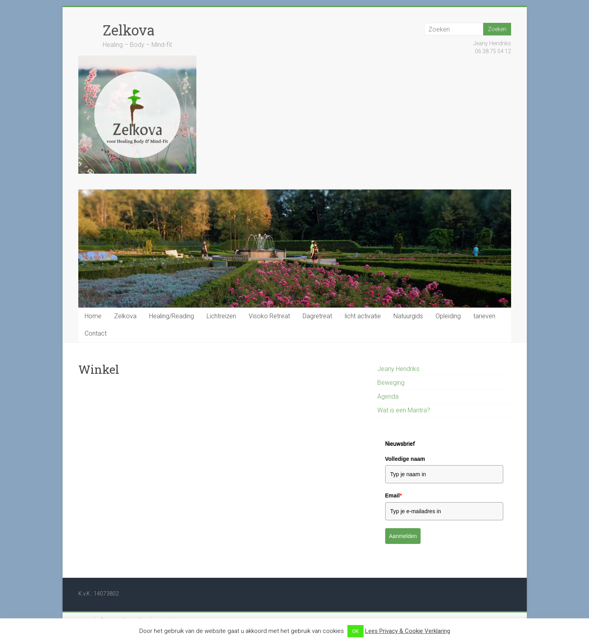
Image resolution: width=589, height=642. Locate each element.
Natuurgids (408, 316)
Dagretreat (317, 316)
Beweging (390, 382)
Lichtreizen (221, 316)
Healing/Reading (171, 316)
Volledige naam (405, 459)
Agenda (388, 396)
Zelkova (129, 29)
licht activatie (363, 316)
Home (93, 316)
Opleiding (448, 316)
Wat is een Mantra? (403, 410)
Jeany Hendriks (398, 369)
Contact (96, 333)
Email (393, 495)
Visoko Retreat (269, 316)
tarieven (484, 316)
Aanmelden (403, 536)
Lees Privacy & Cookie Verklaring (407, 631)
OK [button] (355, 631)
